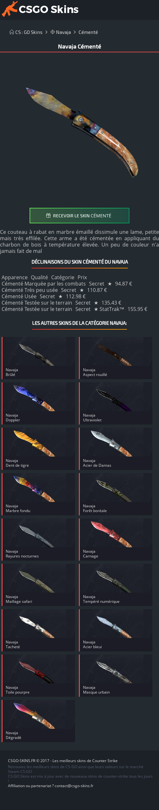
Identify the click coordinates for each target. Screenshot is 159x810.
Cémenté (88, 32)
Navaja (60, 32)
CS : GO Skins (26, 32)
